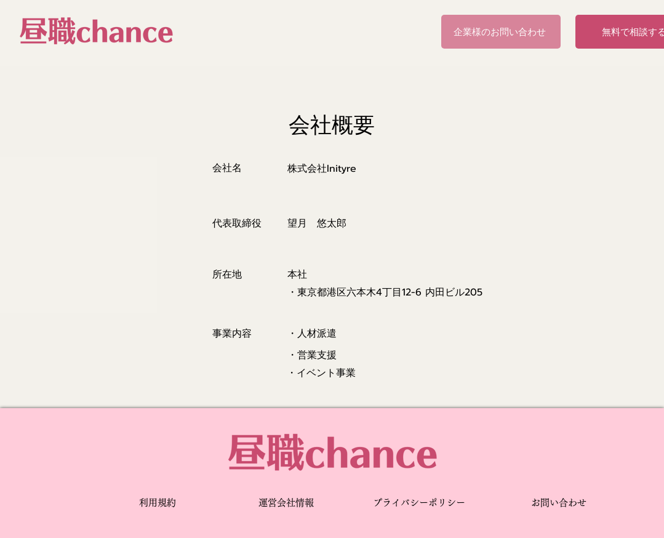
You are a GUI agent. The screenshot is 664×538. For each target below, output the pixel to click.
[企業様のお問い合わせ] (501, 32)
